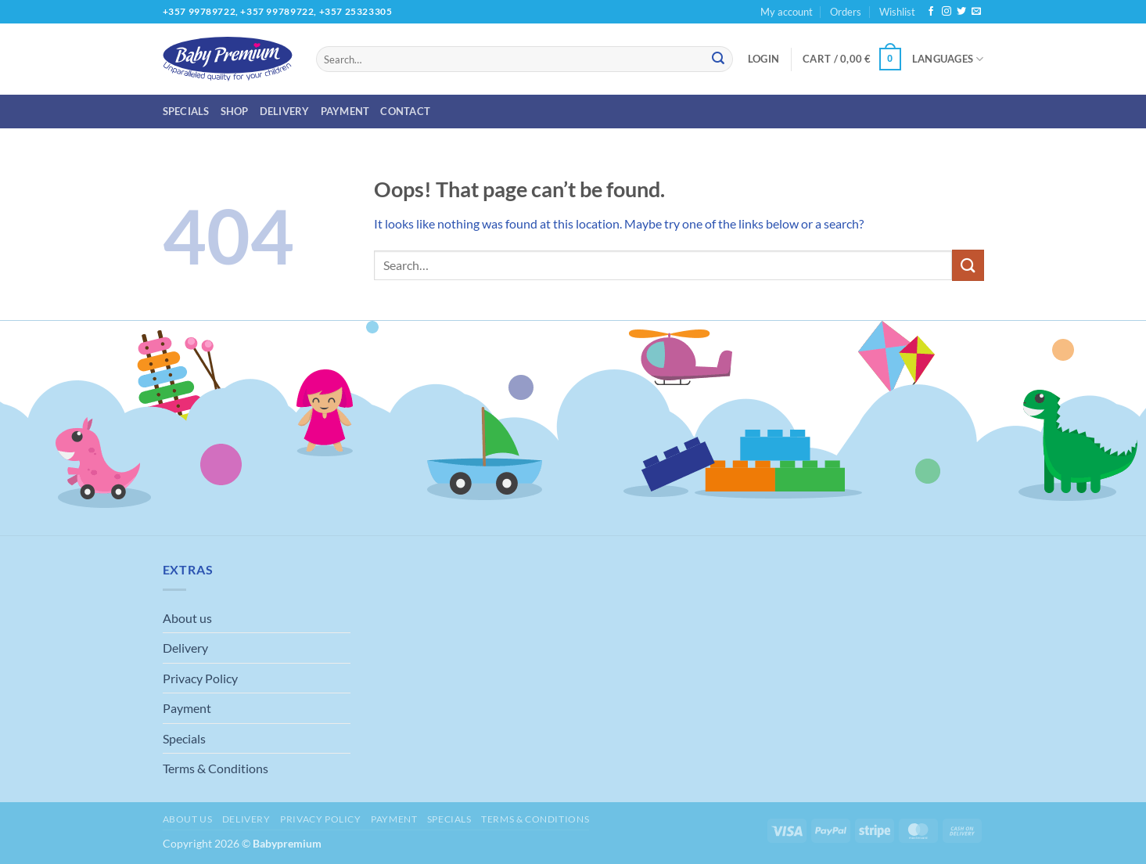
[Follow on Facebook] (931, 11)
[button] (763, 58)
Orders (845, 11)
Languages (948, 59)
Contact (405, 111)
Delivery (285, 111)
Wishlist (897, 11)
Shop (235, 111)
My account (786, 11)
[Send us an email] (976, 11)
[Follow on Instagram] (946, 11)
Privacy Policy (200, 678)
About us (187, 617)
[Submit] (718, 59)
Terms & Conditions (215, 768)
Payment (345, 111)
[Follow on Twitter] (961, 11)
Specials (186, 111)
